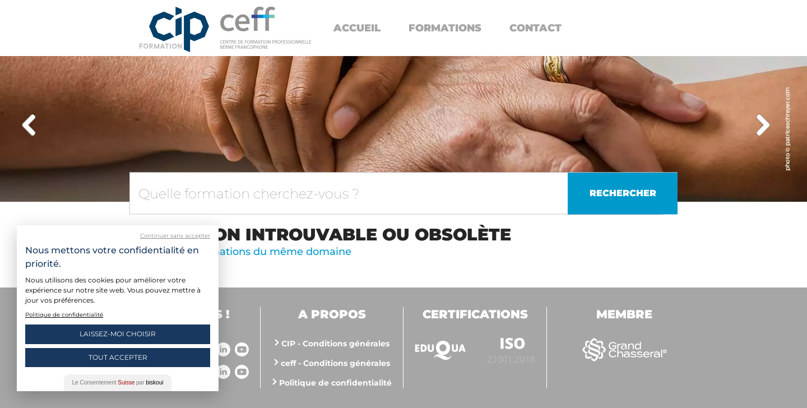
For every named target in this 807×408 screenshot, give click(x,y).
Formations (445, 28)
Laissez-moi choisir (118, 334)
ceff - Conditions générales (335, 363)
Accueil (357, 28)
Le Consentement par (118, 382)
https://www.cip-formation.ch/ (265, 28)
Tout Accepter (118, 357)
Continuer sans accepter (175, 235)
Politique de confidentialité (335, 383)
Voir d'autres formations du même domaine (240, 251)
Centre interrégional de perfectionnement (174, 29)
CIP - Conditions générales (335, 344)
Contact (535, 28)
